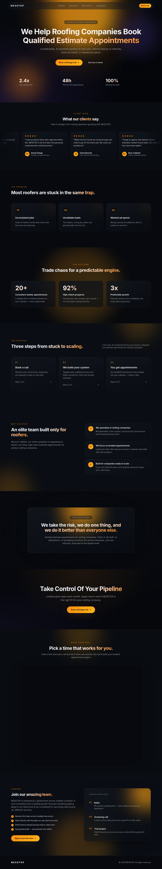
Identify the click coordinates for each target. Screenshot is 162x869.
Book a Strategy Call (69, 62)
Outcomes (73, 6)
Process (61, 6)
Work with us (87, 6)
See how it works (95, 62)
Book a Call (145, 6)
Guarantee (100, 6)
